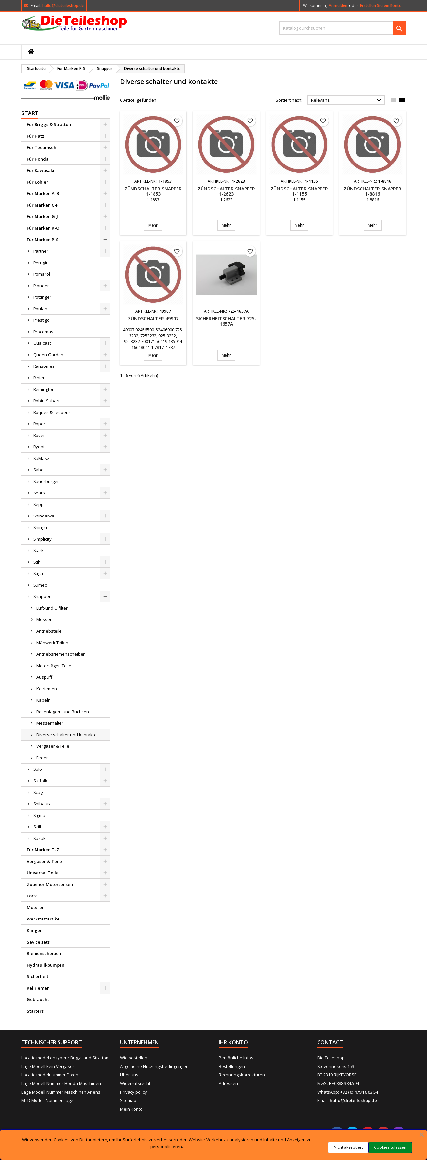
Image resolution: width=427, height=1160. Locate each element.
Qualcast (42, 343)
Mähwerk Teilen (52, 642)
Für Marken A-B (43, 193)
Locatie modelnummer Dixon (49, 1075)
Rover (39, 435)
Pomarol (41, 274)
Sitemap (128, 1100)
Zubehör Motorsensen (50, 884)
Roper (39, 424)
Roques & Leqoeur (51, 412)
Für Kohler (37, 182)
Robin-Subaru (47, 401)
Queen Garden (48, 355)
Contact (330, 1042)
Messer (44, 619)
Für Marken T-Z (43, 850)
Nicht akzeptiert (348, 1147)
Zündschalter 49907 (153, 318)
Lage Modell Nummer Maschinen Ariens (60, 1092)
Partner (40, 251)
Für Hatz (35, 136)
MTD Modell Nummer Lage (47, 1100)
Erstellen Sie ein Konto (381, 5)
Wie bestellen (133, 1058)
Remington (44, 389)
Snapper (42, 596)
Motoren (36, 907)
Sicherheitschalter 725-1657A (226, 321)
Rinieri (39, 378)
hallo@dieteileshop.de (63, 5)
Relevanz (347, 100)
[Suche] (342, 28)
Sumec (40, 585)
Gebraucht (38, 999)
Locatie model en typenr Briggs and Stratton (64, 1058)
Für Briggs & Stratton (49, 124)
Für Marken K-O (43, 228)
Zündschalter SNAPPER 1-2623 (226, 191)
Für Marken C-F (42, 205)
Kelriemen (46, 689)
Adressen (228, 1083)
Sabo (38, 470)
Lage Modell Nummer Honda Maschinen (61, 1083)
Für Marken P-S (43, 239)
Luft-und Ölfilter (52, 608)
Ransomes (44, 366)
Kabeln (43, 700)
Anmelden (338, 5)
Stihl (37, 562)
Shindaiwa (43, 516)
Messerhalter (49, 723)
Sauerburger (46, 481)
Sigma (39, 815)
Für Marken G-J (42, 216)
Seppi (39, 504)
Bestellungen (232, 1066)
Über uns (129, 1075)
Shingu (40, 527)
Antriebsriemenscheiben (61, 654)
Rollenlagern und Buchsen (62, 712)
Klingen (35, 930)
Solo (37, 769)
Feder (42, 758)
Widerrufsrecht (135, 1083)
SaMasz (41, 458)
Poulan (40, 309)
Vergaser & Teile (52, 746)
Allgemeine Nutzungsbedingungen (154, 1066)
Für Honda (38, 159)
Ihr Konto (233, 1042)
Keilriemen (38, 988)
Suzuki (40, 838)
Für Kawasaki (40, 170)
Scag (38, 792)
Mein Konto (131, 1109)
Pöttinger (42, 297)
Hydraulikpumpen (45, 965)
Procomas (43, 332)
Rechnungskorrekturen (242, 1075)
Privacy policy (133, 1092)
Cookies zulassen (390, 1147)
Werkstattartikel (44, 919)
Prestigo (41, 320)
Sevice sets (38, 942)
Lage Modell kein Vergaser (47, 1066)
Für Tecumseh (41, 147)
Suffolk (40, 781)
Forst (32, 896)
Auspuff (44, 677)
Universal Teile (43, 873)
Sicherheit (37, 976)
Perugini (41, 262)
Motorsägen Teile (53, 665)
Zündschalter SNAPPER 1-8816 (372, 191)
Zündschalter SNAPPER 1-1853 (153, 191)
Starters (35, 1011)
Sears (39, 493)
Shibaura (42, 804)
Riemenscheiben (44, 953)
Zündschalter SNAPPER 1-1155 (299, 191)
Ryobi (38, 447)
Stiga (38, 573)
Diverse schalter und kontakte (66, 735)
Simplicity (42, 539)
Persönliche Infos (236, 1058)
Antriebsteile (49, 631)
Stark (38, 550)
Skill (37, 827)
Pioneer (41, 286)
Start (29, 113)
